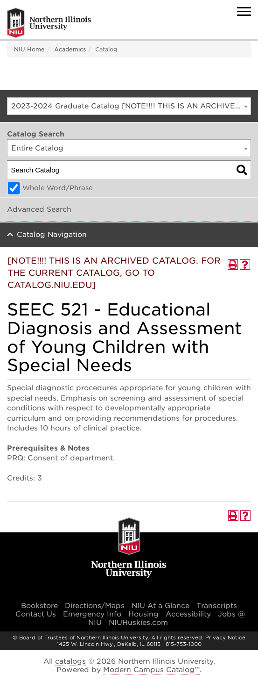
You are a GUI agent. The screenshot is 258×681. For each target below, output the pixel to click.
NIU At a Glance (160, 606)
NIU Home (29, 49)
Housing (143, 614)
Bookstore (39, 606)
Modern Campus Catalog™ (151, 670)
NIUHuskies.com (138, 622)
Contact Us (35, 614)
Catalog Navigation (52, 234)
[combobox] (129, 106)
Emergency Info (92, 614)
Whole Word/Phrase (57, 188)
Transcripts (216, 606)
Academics (70, 49)
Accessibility (188, 614)
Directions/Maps (95, 606)
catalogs (70, 661)
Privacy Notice (225, 637)
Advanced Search (39, 209)
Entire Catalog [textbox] (37, 148)
